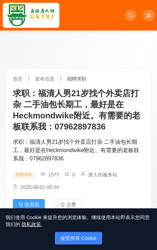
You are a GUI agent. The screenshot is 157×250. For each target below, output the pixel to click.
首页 (18, 79)
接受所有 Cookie (78, 238)
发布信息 (45, 79)
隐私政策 (31, 224)
